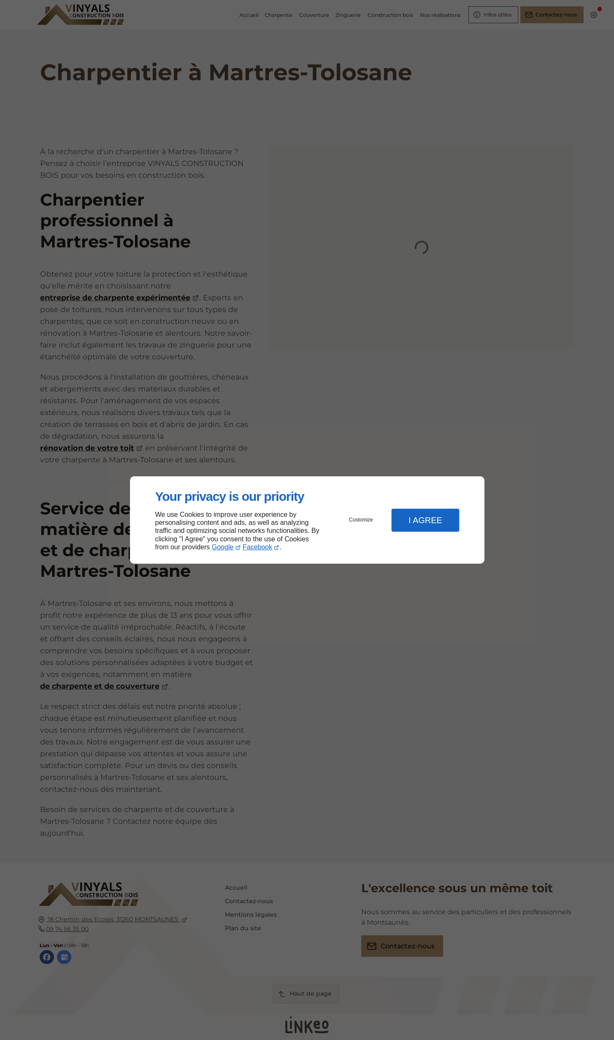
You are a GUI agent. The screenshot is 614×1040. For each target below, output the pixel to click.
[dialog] (307, 520)
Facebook (257, 547)
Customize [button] (361, 520)
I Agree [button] (425, 520)
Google (223, 547)
